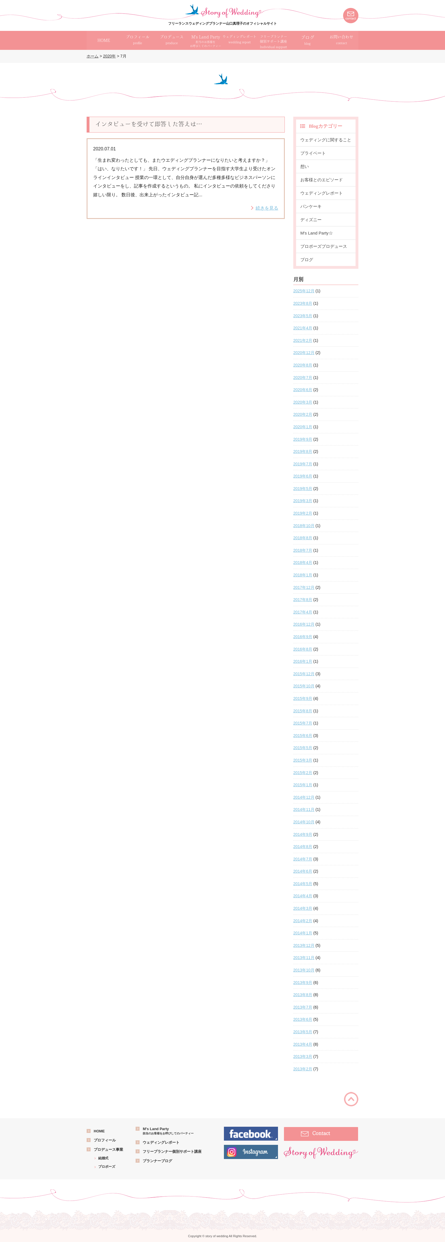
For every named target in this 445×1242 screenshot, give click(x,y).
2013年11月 (304, 957)
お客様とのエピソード (321, 179)
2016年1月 (302, 661)
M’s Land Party (168, 1131)
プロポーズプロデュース (323, 246)
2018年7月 (302, 550)
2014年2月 (302, 921)
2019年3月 (302, 500)
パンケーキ (311, 206)
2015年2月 (302, 772)
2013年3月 (302, 1056)
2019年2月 (302, 513)
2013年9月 (302, 982)
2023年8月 (302, 303)
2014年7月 (302, 859)
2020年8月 (302, 365)
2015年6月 (302, 735)
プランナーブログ (157, 1161)
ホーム (93, 56)
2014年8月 (302, 846)
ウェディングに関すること (325, 139)
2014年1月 (302, 933)
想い (304, 166)
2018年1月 (302, 575)
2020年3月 (302, 402)
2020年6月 (302, 389)
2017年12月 (304, 587)
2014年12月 (304, 797)
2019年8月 (302, 451)
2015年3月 (302, 760)
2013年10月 (304, 970)
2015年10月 (304, 686)
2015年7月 (302, 723)
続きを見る (267, 208)
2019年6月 (302, 476)
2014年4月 (302, 896)
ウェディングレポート (321, 193)
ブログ (307, 40)
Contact (321, 1133)
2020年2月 (302, 414)
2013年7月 (302, 1007)
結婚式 (103, 1158)
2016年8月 (302, 649)
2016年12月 (304, 624)
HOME (99, 1131)
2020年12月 (304, 352)
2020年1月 (302, 427)
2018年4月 (302, 562)
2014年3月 (302, 908)
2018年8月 (302, 538)
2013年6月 (302, 1019)
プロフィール (105, 1140)
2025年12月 (304, 291)
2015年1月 (302, 785)
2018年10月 (304, 525)
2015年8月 (302, 711)
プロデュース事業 (108, 1149)
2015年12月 (304, 674)
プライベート (313, 153)
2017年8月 (302, 599)
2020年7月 (302, 377)
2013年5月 (302, 1032)
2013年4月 (302, 1044)
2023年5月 (302, 316)
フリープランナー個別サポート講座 (172, 1151)
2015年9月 (302, 698)
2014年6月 (302, 871)
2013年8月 (302, 994)
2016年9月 (302, 636)
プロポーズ (106, 1167)
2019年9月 (302, 439)
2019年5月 (302, 488)
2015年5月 (302, 747)
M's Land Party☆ (316, 233)
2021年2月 (302, 340)
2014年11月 (304, 809)
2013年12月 (304, 945)
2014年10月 (304, 822)
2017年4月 (302, 612)
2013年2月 (302, 1069)
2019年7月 (302, 464)
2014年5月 (302, 883)
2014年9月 (302, 834)
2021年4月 (302, 328)
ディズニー (311, 219)
